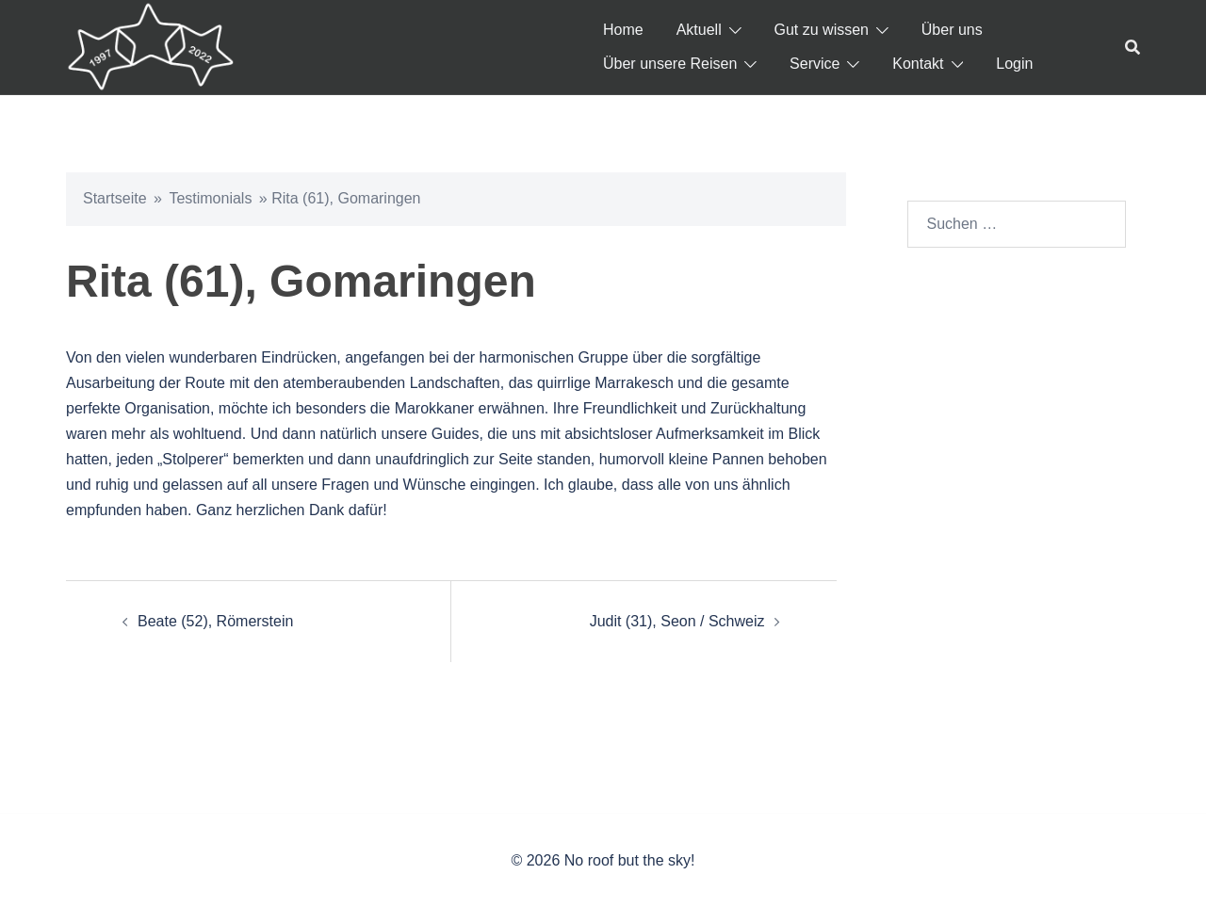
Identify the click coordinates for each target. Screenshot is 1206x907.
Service (814, 64)
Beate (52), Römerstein (215, 621)
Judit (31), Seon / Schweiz (677, 621)
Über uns (952, 30)
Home (623, 30)
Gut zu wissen (821, 30)
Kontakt (917, 64)
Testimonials (210, 198)
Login (1014, 64)
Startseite (115, 198)
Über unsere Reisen (670, 64)
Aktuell (699, 30)
